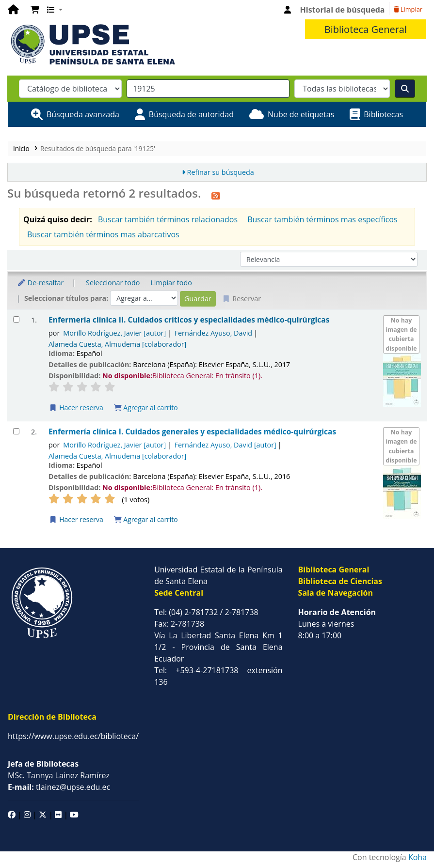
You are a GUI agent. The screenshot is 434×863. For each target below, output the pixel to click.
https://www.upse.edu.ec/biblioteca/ (73, 736)
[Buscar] (405, 88)
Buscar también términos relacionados (168, 219)
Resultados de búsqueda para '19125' (97, 148)
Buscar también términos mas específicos (322, 219)
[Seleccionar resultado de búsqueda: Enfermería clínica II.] (16, 319)
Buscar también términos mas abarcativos (103, 234)
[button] (35, 9)
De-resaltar (40, 282)
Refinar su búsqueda (220, 172)
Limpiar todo (171, 282)
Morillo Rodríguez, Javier (114, 333)
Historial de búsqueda (342, 9)
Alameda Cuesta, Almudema (117, 344)
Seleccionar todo (113, 282)
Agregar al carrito (146, 407)
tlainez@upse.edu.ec (59, 787)
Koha (417, 857)
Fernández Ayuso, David (214, 333)
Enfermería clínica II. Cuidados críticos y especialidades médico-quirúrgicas (188, 319)
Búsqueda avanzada (83, 114)
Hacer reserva (76, 407)
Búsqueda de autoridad (191, 114)
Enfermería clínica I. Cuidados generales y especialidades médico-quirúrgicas (192, 431)
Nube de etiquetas (301, 114)
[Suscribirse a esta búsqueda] (215, 194)
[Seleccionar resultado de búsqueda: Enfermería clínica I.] (16, 431)
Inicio (21, 148)
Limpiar (408, 9)
